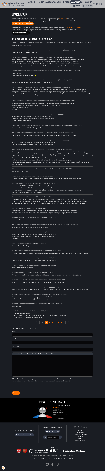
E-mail (14, 339)
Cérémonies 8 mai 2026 (61, 405)
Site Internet (16, 346)
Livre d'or (75, 2)
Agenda (40, 2)
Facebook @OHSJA (21, 32)
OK (60, 437)
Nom (13, 331)
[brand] (12, 4)
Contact (77, 6)
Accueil (31, 2)
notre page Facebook (74, 28)
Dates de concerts (80, 434)
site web (79, 42)
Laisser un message (24, 24)
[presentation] (23, 387)
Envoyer (16, 393)
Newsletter (86, 2)
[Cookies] (3, 468)
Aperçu (51, 353)
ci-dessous (63, 19)
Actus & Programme (53, 2)
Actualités (80, 432)
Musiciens (87, 6)
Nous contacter (80, 440)
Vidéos (66, 2)
